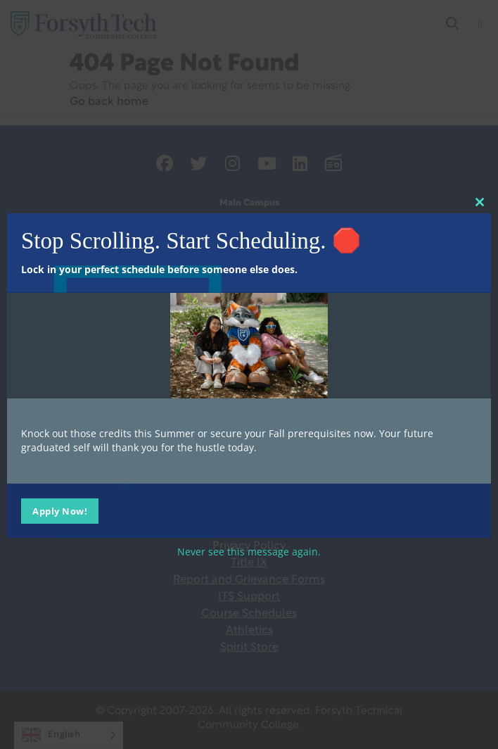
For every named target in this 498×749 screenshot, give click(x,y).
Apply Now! (59, 510)
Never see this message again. (249, 551)
